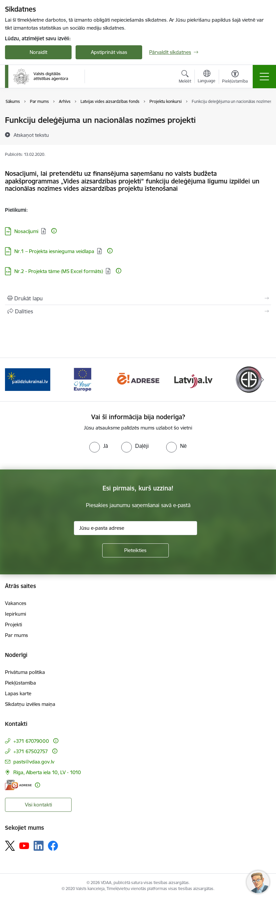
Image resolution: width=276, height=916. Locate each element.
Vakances (15, 603)
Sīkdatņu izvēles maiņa (30, 704)
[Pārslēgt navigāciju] (264, 76)
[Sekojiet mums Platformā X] (10, 846)
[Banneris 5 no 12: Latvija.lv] (193, 379)
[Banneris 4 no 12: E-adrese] (138, 379)
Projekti (13, 624)
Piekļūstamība (20, 683)
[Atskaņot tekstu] (31, 135)
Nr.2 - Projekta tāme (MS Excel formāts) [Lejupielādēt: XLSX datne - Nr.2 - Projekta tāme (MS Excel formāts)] (58, 271)
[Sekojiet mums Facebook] (53, 846)
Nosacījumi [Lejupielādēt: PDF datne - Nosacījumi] (26, 231)
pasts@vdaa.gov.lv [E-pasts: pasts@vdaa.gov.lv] (33, 762)
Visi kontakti (38, 804)
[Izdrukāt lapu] (138, 298)
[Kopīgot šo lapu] (138, 311)
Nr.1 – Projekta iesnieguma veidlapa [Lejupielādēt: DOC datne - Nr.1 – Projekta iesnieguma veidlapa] (54, 251)
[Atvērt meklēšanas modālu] (184, 78)
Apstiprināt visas (109, 52)
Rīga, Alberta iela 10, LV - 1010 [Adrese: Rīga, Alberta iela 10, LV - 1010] (47, 772)
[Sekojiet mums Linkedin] (39, 846)
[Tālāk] (262, 380)
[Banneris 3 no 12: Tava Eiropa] (83, 379)
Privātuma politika (25, 672)
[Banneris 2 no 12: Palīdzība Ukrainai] (27, 379)
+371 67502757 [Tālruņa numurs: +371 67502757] (30, 751)
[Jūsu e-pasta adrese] (135, 528)
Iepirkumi (15, 614)
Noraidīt (38, 52)
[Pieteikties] (135, 550)
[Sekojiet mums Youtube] (24, 845)
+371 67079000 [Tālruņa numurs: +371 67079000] (31, 741)
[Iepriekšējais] (14, 380)
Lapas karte (18, 693)
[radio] (98, 446)
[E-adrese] (18, 784)
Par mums (16, 635)
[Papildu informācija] (54, 230)
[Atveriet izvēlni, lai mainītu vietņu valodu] (206, 77)
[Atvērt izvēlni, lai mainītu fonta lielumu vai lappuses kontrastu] (235, 78)
